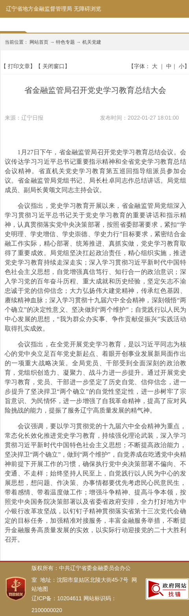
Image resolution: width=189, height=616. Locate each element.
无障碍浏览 (87, 9)
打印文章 (19, 66)
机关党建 (91, 42)
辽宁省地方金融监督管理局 (39, 9)
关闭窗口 (54, 66)
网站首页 (39, 42)
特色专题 (65, 42)
